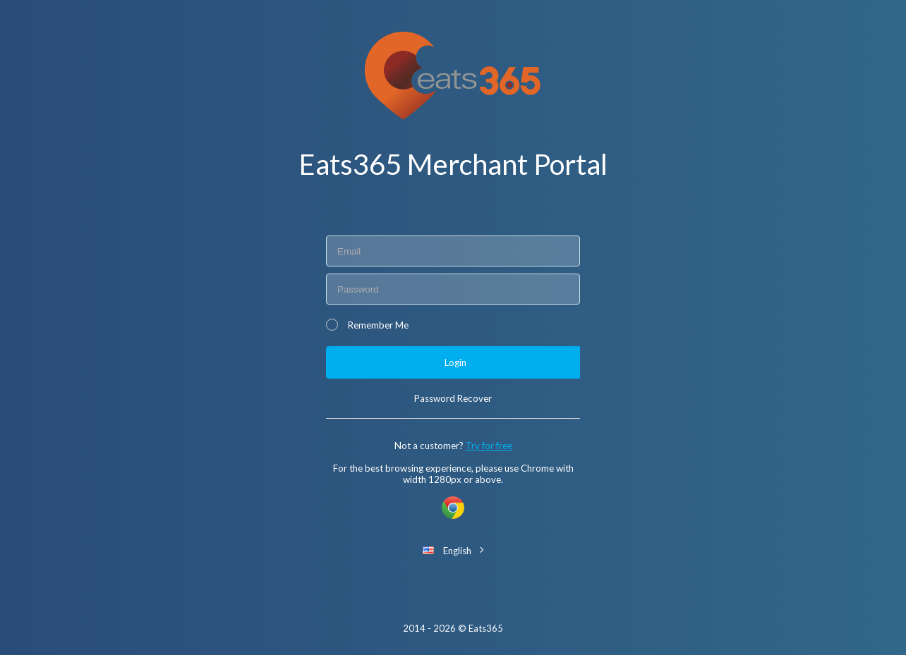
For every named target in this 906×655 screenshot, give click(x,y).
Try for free (489, 445)
